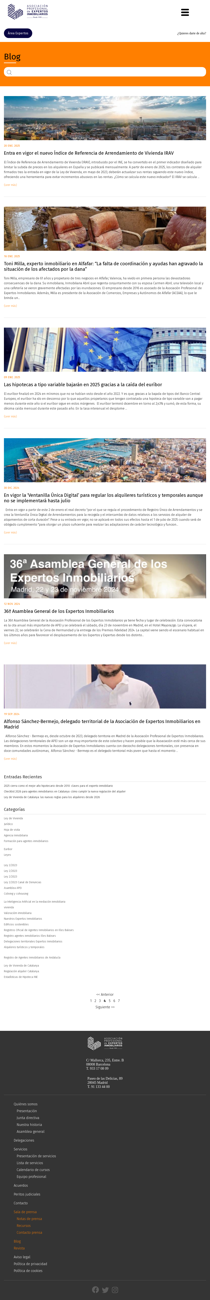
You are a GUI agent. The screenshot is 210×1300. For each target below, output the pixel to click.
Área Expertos (18, 33)
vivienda (9, 907)
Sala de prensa (25, 1212)
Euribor (8, 849)
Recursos (24, 1226)
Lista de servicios (30, 1163)
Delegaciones (24, 1140)
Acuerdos (21, 1185)
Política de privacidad (30, 1264)
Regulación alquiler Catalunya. (22, 971)
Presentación (27, 1111)
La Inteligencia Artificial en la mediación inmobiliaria (34, 901)
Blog (17, 1241)
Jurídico (8, 824)
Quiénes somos (26, 1104)
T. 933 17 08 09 (97, 1068)
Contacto (21, 1203)
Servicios (20, 1149)
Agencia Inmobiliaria (16, 835)
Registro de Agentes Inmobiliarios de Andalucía (32, 957)
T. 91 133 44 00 (99, 1087)
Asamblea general (30, 1131)
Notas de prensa (29, 1219)
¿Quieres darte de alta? (191, 33)
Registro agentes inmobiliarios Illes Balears (30, 936)
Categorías (14, 809)
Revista (19, 1248)
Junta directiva (28, 1118)
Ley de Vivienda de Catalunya (21, 965)
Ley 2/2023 (10, 865)
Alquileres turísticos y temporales (24, 947)
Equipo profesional (31, 1177)
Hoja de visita (12, 829)
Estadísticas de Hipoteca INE (21, 977)
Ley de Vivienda (13, 818)
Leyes (7, 855)
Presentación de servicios (36, 1156)
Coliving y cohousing (16, 893)
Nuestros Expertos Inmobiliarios (23, 918)
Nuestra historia (29, 1125)
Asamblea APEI (13, 888)
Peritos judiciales (27, 1194)
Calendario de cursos (33, 1170)
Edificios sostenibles (16, 924)
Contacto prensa (29, 1232)
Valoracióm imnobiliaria (17, 913)
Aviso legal (22, 1257)
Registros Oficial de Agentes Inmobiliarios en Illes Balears (39, 930)
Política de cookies (28, 1271)
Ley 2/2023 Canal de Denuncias (22, 882)
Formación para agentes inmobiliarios (26, 841)
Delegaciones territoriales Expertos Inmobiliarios (33, 941)
